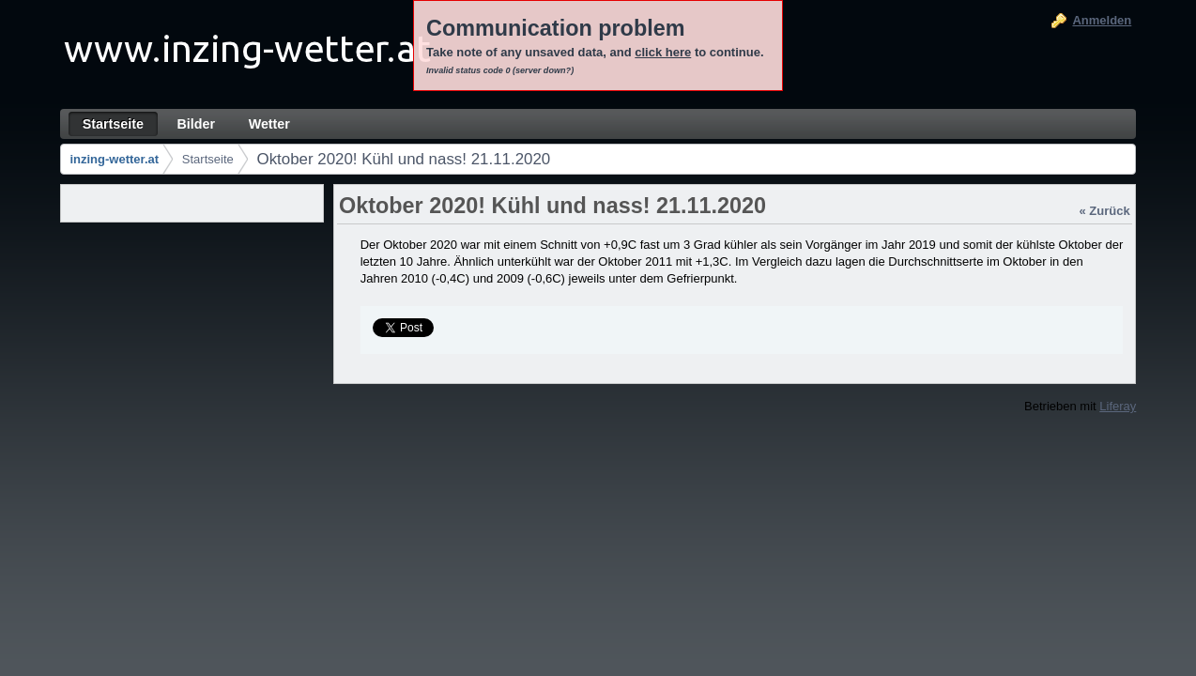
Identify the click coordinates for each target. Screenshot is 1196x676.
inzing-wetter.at (114, 159)
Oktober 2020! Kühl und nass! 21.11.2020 (404, 159)
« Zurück (1105, 211)
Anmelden (1101, 20)
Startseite (208, 159)
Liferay (1117, 406)
